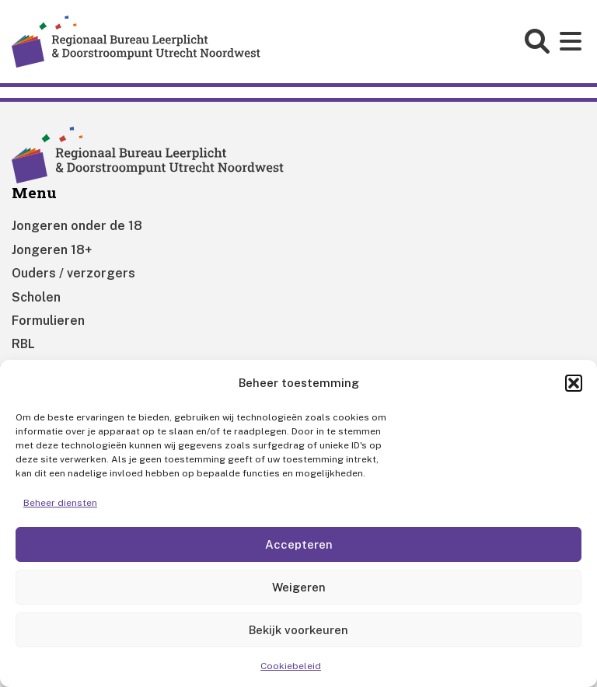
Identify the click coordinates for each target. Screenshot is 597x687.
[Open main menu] (572, 41)
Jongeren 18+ (52, 249)
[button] (573, 383)
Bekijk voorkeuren (298, 629)
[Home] (136, 40)
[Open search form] (539, 41)
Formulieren (48, 320)
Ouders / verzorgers (73, 273)
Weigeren (299, 587)
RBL (23, 344)
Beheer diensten (60, 502)
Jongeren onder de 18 (77, 225)
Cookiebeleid (290, 666)
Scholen (36, 297)
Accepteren (299, 544)
